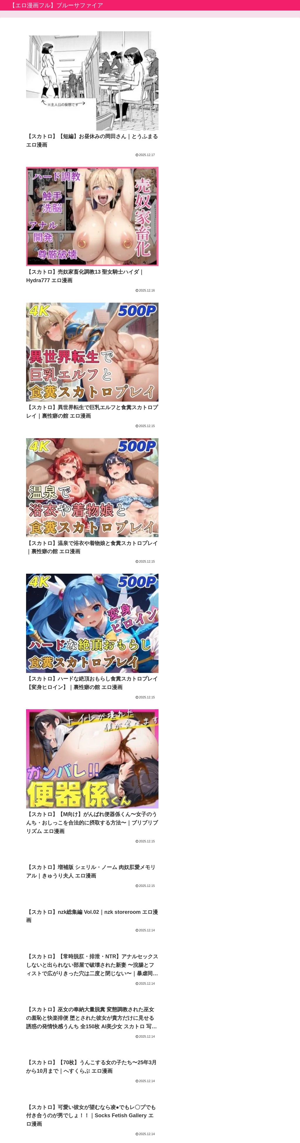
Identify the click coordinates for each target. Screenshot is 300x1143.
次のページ (150, 997)
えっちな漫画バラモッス (130, 1096)
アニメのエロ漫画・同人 (130, 1070)
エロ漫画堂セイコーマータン (135, 1087)
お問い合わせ (173, 1124)
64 (165, 1019)
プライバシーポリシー (134, 1124)
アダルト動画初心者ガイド (133, 1062)
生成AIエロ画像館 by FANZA (134, 1079)
